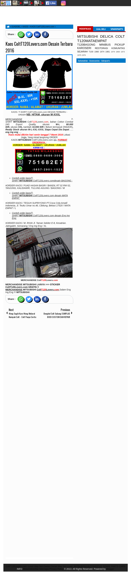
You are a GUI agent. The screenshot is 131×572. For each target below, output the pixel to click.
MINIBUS (105, 44)
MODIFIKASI (85, 28)
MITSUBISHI (87, 36)
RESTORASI (101, 48)
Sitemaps (44, 569)
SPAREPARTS (117, 29)
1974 (102, 52)
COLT (120, 36)
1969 (118, 52)
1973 (123, 52)
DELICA (106, 36)
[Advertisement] (39, 438)
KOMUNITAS (118, 48)
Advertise (34, 569)
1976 (84, 55)
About (26, 569)
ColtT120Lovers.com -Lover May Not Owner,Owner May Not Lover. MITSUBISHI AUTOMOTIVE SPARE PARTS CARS (65, 566)
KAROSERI (84, 48)
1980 (96, 52)
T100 (91, 52)
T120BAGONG (86, 44)
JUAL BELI (101, 29)
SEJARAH (82, 51)
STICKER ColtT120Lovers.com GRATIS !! (33, 285)
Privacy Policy (56, 569)
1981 (107, 52)
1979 (113, 52)
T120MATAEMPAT (92, 41)
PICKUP (120, 44)
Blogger (110, 569)
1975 (79, 55)
